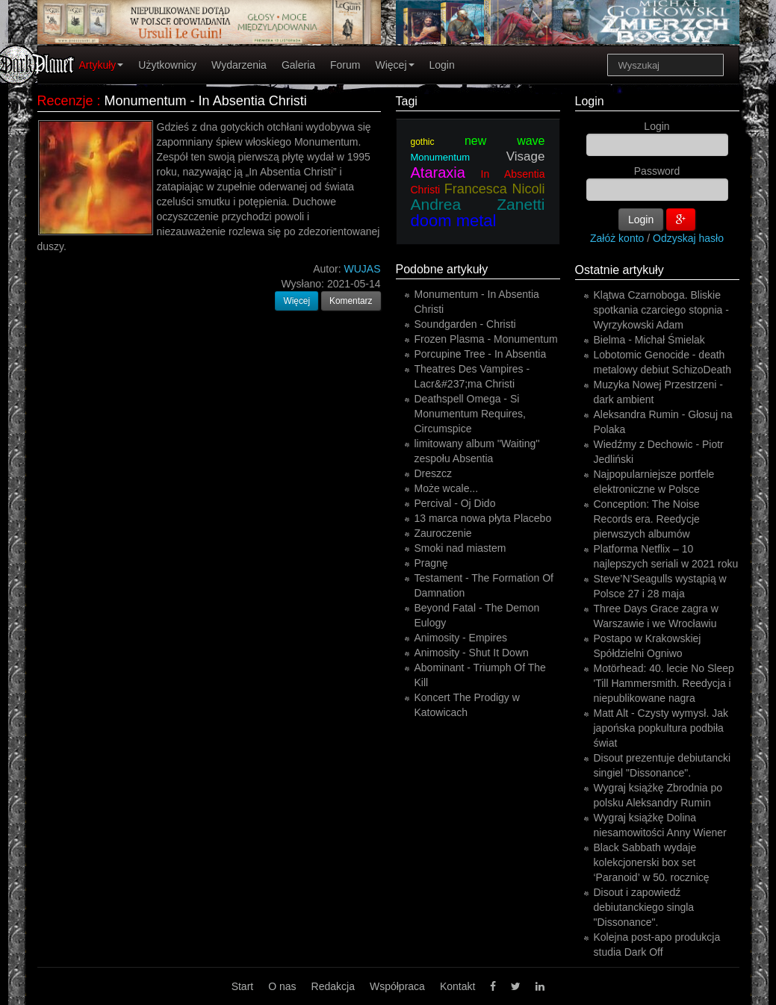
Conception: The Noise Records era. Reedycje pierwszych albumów (647, 519)
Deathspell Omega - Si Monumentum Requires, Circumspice (470, 414)
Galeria (298, 65)
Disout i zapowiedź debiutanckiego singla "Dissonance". (644, 907)
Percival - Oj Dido (455, 503)
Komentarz (351, 301)
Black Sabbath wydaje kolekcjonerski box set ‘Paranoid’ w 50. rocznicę (652, 862)
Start (243, 986)
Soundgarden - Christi (465, 324)
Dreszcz (434, 473)
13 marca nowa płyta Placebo (483, 518)
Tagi (407, 101)
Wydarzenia (239, 65)
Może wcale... (447, 488)
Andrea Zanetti (478, 204)
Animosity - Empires (461, 638)
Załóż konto (617, 238)
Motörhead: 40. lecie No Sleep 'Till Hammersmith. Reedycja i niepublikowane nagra (664, 683)
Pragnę (431, 563)
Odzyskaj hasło (688, 238)
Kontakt (457, 986)
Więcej (394, 65)
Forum (345, 65)
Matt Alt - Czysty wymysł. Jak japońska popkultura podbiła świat (661, 728)
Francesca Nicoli (494, 188)
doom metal (454, 220)
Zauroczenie (443, 533)
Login (442, 65)
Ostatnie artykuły (619, 270)
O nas (282, 986)
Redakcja (333, 986)
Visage (525, 156)
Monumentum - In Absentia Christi (206, 100)
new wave (505, 140)
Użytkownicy (167, 65)
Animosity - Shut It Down (472, 653)
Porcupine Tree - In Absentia (481, 354)
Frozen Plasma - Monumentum (486, 339)
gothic (423, 142)
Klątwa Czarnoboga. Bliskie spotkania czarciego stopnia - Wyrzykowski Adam (661, 310)
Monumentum (440, 157)
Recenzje (65, 100)
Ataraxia (438, 172)
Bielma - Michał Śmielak (649, 340)
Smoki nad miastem (460, 548)
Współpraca (397, 986)
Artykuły (101, 65)
